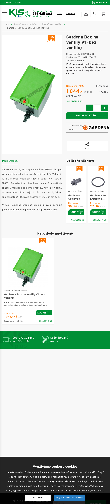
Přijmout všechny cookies (69, 497)
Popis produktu (10, 161)
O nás (59, 14)
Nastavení (38, 497)
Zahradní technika (13, 2)
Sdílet (87, 146)
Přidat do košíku (87, 115)
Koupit (76, 212)
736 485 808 (42, 14)
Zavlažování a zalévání (25, 24)
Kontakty (70, 14)
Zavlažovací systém (52, 24)
